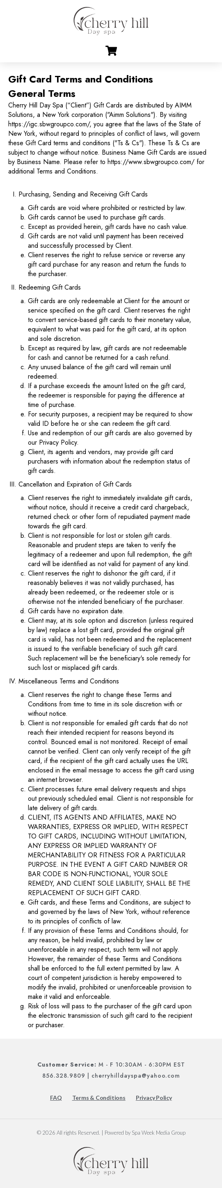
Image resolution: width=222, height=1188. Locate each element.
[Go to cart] (111, 50)
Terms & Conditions (99, 1097)
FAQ (56, 1097)
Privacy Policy (154, 1097)
